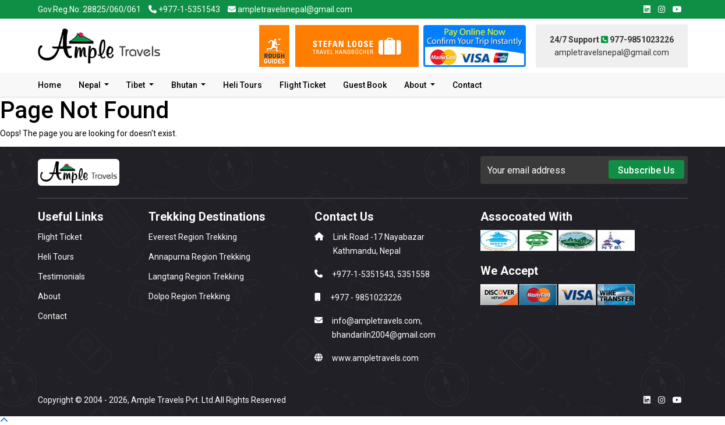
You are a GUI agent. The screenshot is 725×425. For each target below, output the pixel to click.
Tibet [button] (136, 85)
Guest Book (365, 85)
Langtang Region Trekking (196, 276)
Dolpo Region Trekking (189, 296)
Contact (467, 85)
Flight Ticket (303, 85)
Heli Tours (242, 85)
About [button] (416, 85)
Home (49, 85)
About (49, 296)
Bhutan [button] (185, 85)
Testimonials (61, 276)
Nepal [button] (90, 85)
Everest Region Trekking (192, 237)
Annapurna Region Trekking (199, 256)
